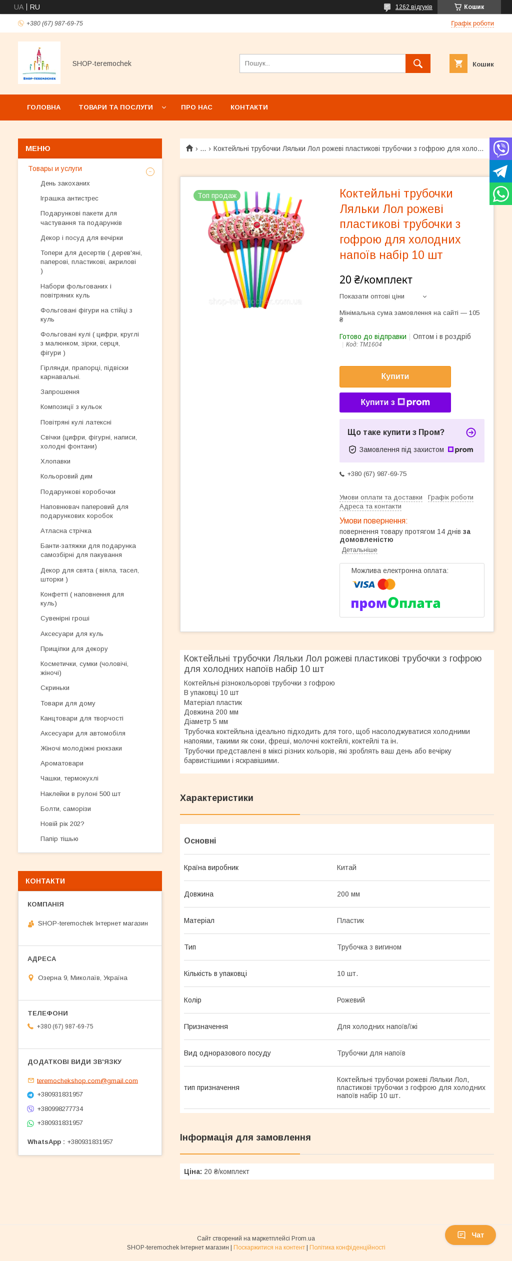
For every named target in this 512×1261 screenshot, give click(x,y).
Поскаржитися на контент (269, 1247)
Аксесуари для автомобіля (83, 733)
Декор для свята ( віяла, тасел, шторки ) (89, 574)
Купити (396, 376)
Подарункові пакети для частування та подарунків (81, 218)
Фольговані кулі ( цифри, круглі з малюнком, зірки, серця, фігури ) (89, 343)
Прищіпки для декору (74, 648)
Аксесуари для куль (72, 634)
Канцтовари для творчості (82, 718)
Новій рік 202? (62, 824)
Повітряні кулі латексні (76, 422)
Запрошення (60, 392)
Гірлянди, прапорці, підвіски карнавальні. (84, 372)
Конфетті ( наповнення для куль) (82, 598)
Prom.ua (303, 1238)
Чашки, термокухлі (69, 778)
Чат (470, 1235)
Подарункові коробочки (78, 492)
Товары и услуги (55, 168)
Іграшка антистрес (69, 198)
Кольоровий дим (66, 476)
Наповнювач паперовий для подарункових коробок (84, 511)
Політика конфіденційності (348, 1247)
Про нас (196, 107)
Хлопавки (55, 461)
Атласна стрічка (66, 530)
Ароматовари (62, 763)
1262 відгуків (414, 7)
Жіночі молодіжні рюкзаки (81, 748)
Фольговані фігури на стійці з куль (86, 314)
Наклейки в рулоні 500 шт (80, 794)
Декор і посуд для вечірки (81, 238)
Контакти (249, 107)
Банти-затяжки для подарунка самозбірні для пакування (88, 550)
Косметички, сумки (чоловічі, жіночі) (84, 668)
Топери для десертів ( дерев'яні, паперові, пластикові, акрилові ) (91, 261)
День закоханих (65, 183)
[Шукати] (418, 63)
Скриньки (55, 688)
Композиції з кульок (71, 406)
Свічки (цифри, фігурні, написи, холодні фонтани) (88, 442)
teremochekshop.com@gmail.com (87, 1080)
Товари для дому (68, 703)
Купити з (395, 402)
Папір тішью (59, 838)
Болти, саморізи (65, 808)
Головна (43, 107)
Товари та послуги (115, 107)
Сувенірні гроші (65, 618)
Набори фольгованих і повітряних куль (76, 290)
